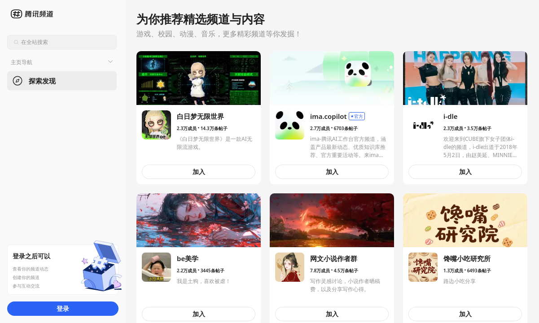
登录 (63, 308)
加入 (199, 171)
